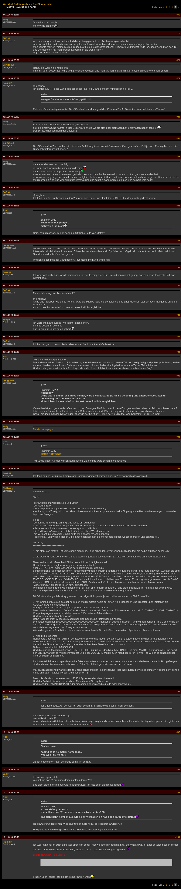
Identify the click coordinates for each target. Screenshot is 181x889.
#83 (178, 187)
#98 (178, 769)
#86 (178, 267)
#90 (178, 352)
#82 (178, 156)
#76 (178, 15)
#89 (178, 337)
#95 (178, 484)
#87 (178, 285)
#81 (178, 138)
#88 (178, 315)
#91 (178, 376)
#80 (178, 117)
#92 (178, 421)
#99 (178, 792)
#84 (178, 206)
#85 (178, 240)
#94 (178, 468)
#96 (178, 691)
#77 (178, 33)
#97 (178, 732)
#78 (178, 60)
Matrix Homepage (43, 429)
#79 (178, 78)
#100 (177, 837)
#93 (178, 437)
